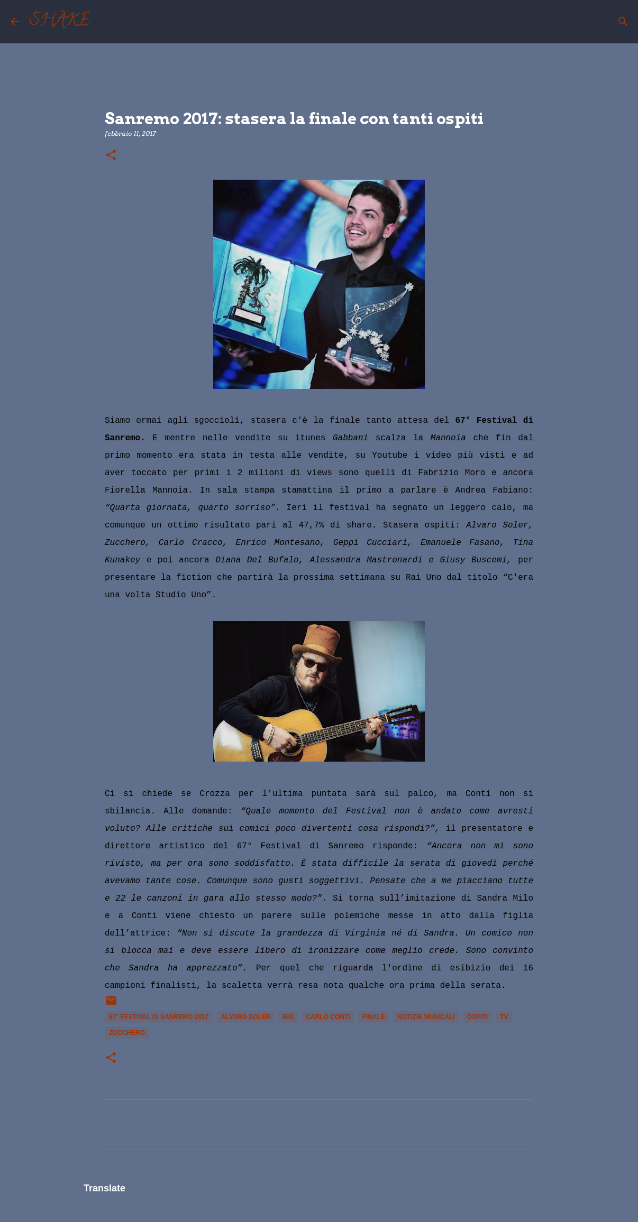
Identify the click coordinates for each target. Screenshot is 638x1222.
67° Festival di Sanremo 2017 (158, 1017)
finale (373, 1017)
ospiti (477, 1017)
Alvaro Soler (245, 1017)
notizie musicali (426, 1017)
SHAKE (60, 21)
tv (504, 1017)
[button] (111, 156)
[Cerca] (104, 21)
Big (288, 1017)
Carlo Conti (328, 1017)
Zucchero (127, 1032)
